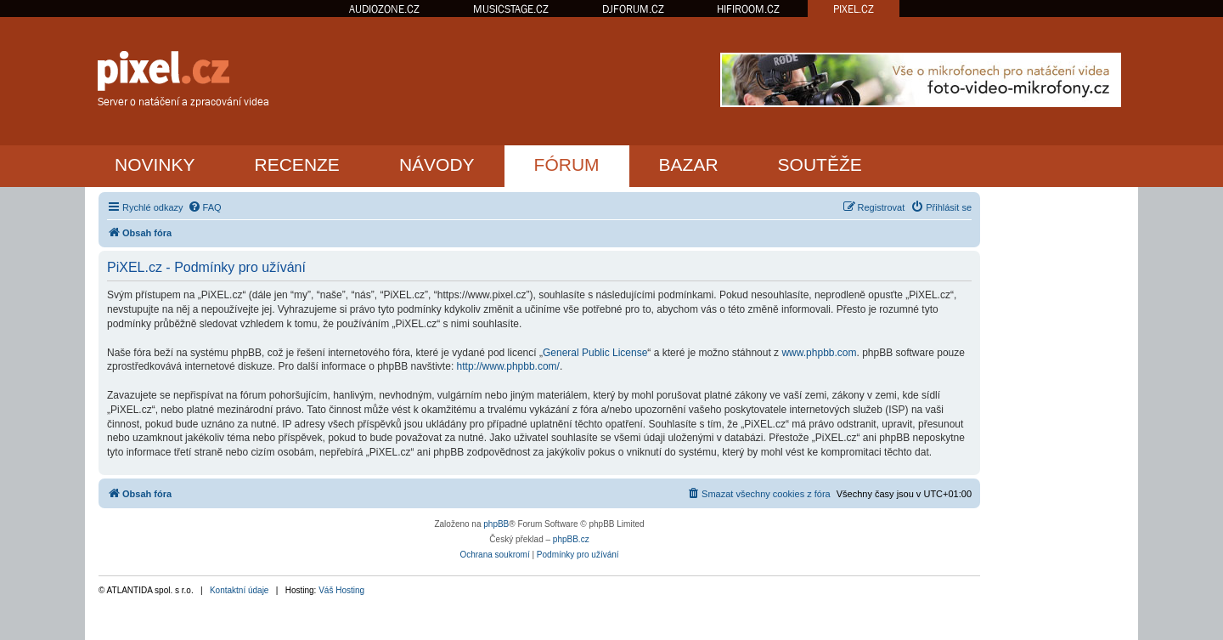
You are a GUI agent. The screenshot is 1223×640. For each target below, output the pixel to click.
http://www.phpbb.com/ (508, 366)
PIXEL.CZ (853, 9)
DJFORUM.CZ (633, 9)
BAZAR (689, 164)
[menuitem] (205, 207)
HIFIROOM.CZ (748, 9)
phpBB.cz (571, 539)
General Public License (595, 353)
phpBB (496, 524)
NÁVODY (437, 164)
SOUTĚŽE (820, 164)
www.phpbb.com (818, 353)
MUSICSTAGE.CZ (511, 9)
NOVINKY (155, 164)
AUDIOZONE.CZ (384, 9)
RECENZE (297, 164)
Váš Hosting (341, 590)
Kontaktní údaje (239, 590)
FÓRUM (567, 164)
